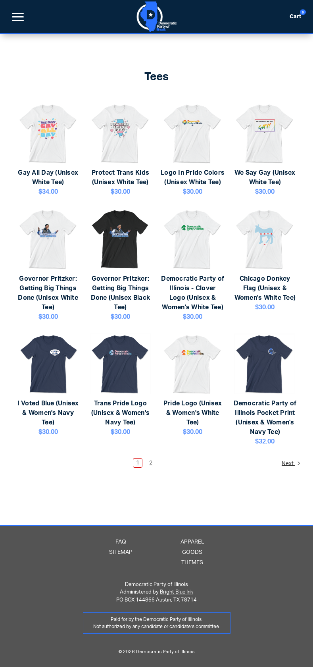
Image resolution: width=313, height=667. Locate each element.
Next (291, 463)
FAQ (120, 542)
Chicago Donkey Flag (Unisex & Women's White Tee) (265, 288)
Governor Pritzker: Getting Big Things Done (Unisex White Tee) (48, 293)
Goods (192, 552)
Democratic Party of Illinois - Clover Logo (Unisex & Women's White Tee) (192, 293)
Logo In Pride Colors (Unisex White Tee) (193, 177)
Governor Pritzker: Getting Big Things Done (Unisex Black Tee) (120, 293)
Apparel (192, 542)
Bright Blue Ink (176, 592)
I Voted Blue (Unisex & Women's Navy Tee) (48, 413)
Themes (192, 562)
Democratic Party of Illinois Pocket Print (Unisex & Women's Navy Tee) (265, 417)
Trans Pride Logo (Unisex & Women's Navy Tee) (120, 413)
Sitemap (120, 552)
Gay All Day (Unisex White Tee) (48, 177)
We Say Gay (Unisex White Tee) (265, 177)
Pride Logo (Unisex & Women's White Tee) (192, 413)
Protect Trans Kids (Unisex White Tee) (121, 177)
